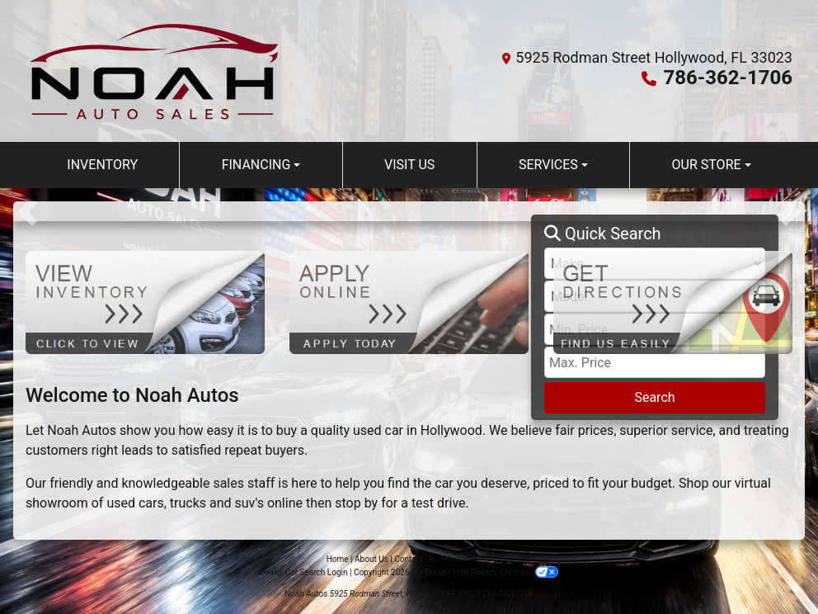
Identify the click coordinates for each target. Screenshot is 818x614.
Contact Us (414, 559)
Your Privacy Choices (505, 572)
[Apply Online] (409, 301)
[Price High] (654, 362)
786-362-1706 (727, 77)
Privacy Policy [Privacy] (466, 559)
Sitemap (431, 572)
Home (338, 559)
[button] (27, 211)
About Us (371, 559)
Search (654, 397)
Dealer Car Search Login (304, 572)
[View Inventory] (145, 301)
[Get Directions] (672, 301)
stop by (356, 503)
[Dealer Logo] (155, 71)
